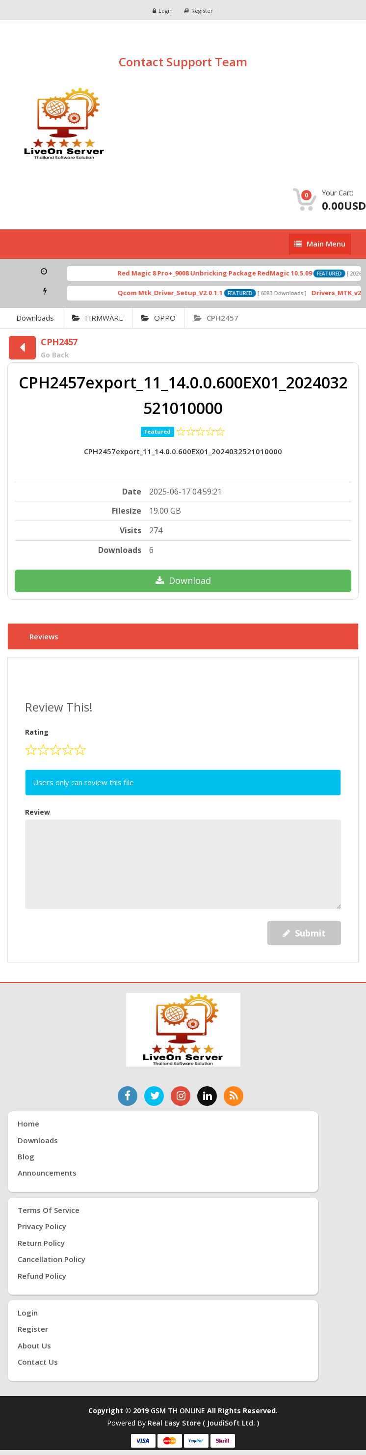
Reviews (43, 636)
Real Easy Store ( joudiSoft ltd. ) (203, 1423)
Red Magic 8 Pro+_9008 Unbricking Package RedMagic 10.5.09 (227, 273)
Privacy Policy (42, 1226)
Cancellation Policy (51, 1259)
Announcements (47, 1173)
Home (28, 1123)
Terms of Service (48, 1210)
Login (163, 10)
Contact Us (38, 1362)
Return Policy (41, 1243)
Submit (304, 933)
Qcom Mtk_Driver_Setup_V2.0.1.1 (182, 292)
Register (198, 10)
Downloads (35, 318)
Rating (37, 732)
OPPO (158, 318)
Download (183, 580)
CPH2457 (216, 318)
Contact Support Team (183, 62)
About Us (34, 1345)
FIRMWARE (97, 318)
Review (37, 812)
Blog (26, 1156)
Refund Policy (42, 1276)
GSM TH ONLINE (178, 1410)
